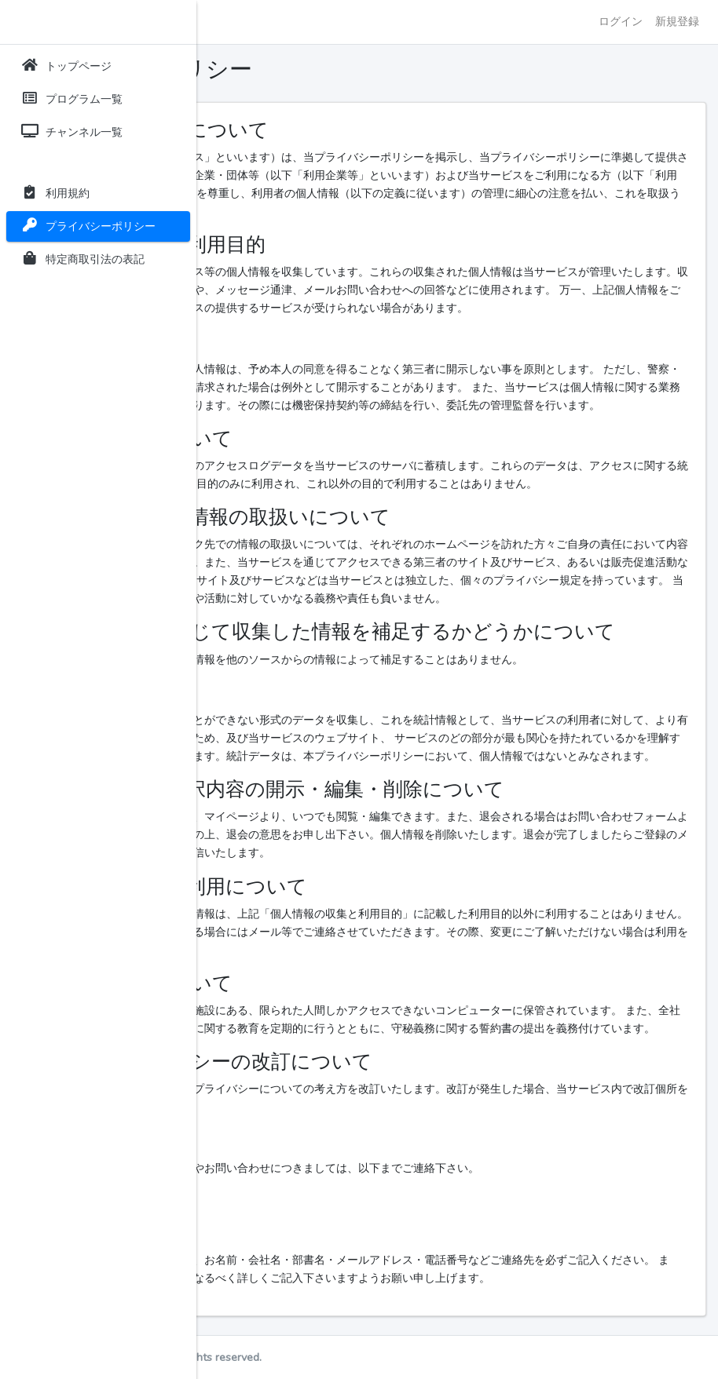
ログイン (621, 21)
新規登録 (677, 21)
